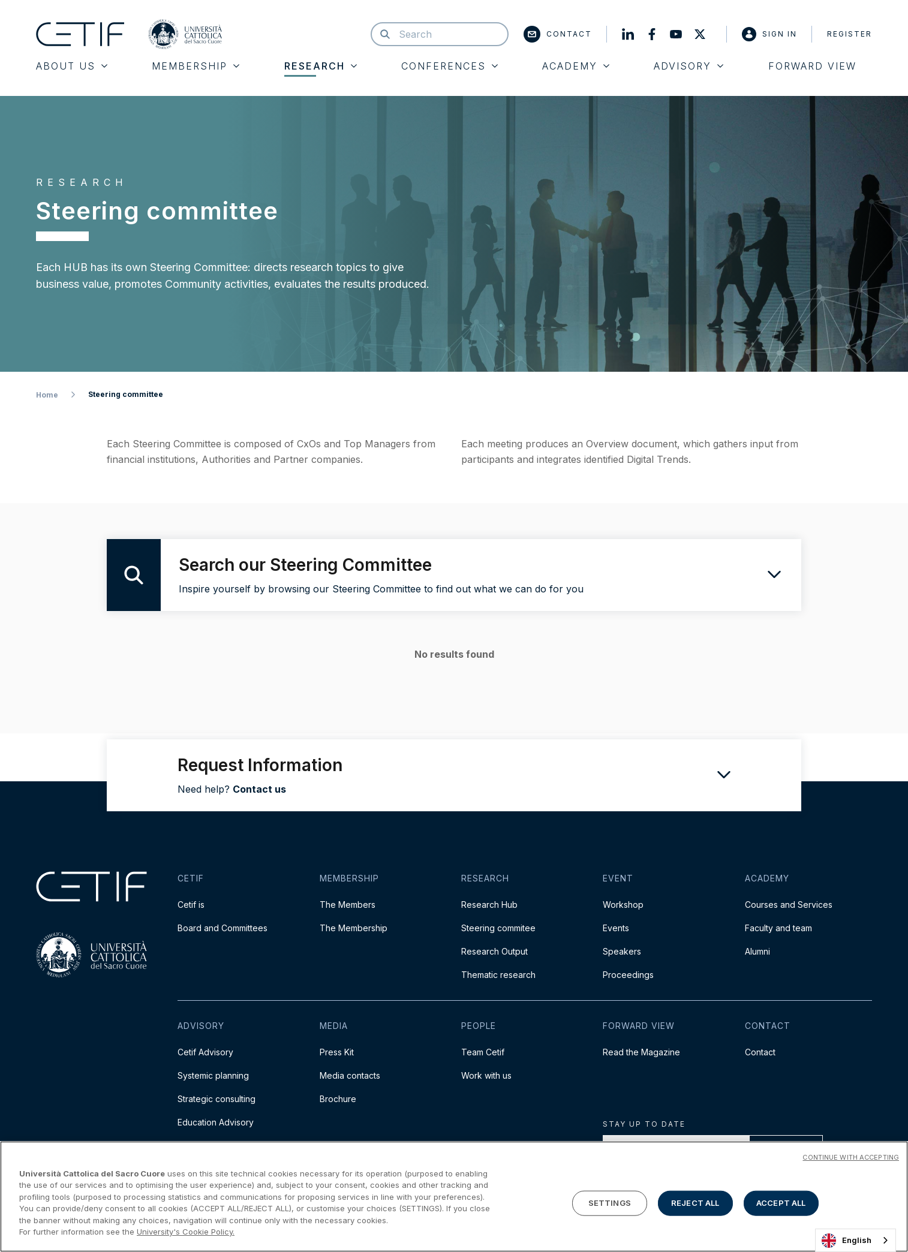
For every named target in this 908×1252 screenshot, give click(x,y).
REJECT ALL (695, 1203)
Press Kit (337, 1052)
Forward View (812, 66)
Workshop (623, 904)
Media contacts (350, 1075)
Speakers (622, 951)
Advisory (688, 66)
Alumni (757, 951)
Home (47, 394)
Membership (195, 66)
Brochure (338, 1099)
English (846, 1240)
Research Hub (489, 904)
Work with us (486, 1075)
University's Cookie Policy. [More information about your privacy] (185, 1231)
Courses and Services (788, 904)
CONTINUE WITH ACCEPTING (850, 1157)
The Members (347, 904)
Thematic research (498, 975)
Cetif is (191, 904)
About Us (71, 66)
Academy (575, 66)
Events (616, 928)
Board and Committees (222, 928)
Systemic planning (213, 1075)
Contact (558, 34)
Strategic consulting (216, 1099)
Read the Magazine (641, 1052)
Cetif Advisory (205, 1052)
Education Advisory (216, 1122)
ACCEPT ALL (780, 1203)
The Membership (353, 928)
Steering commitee (498, 928)
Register (849, 33)
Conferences (449, 66)
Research (320, 66)
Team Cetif (482, 1052)
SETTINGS (609, 1203)
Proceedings (628, 975)
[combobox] (855, 1240)
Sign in (769, 34)
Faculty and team (778, 928)
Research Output (494, 951)
